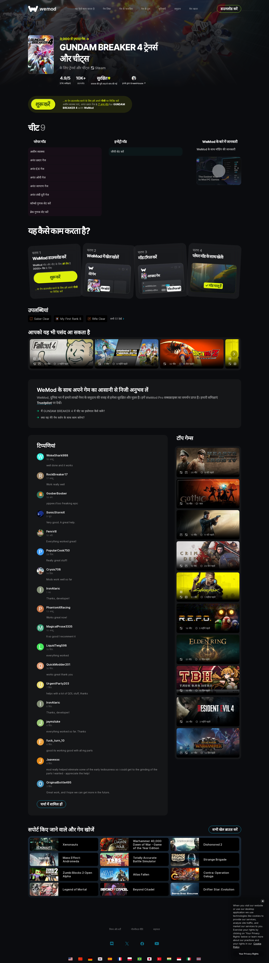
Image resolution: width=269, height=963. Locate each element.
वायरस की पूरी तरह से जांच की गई (104, 83)
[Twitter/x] (127, 944)
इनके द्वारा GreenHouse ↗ (134, 83)
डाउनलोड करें (229, 9)
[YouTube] (157, 944)
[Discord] (111, 944)
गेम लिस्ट (107, 8)
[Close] (263, 901)
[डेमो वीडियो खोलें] (219, 171)
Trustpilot (44, 403)
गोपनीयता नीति (137, 929)
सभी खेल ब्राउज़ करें (224, 829)
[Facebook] (142, 944)
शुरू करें (42, 104)
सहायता (156, 929)
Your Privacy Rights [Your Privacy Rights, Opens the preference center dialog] (248, 953)
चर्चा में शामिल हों (51, 804)
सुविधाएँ (162, 8)
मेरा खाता (193, 8)
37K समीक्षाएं (65, 83)
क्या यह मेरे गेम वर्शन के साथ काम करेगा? (63, 417)
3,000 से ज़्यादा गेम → (74, 39)
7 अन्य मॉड (103, 104)
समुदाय (177, 8)
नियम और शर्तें (115, 929)
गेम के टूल (145, 8)
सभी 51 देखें (116, 318)
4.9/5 (65, 78)
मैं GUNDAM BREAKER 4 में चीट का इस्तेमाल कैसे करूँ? (73, 411)
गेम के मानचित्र (126, 8)
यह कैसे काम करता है (84, 8)
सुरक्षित (104, 78)
